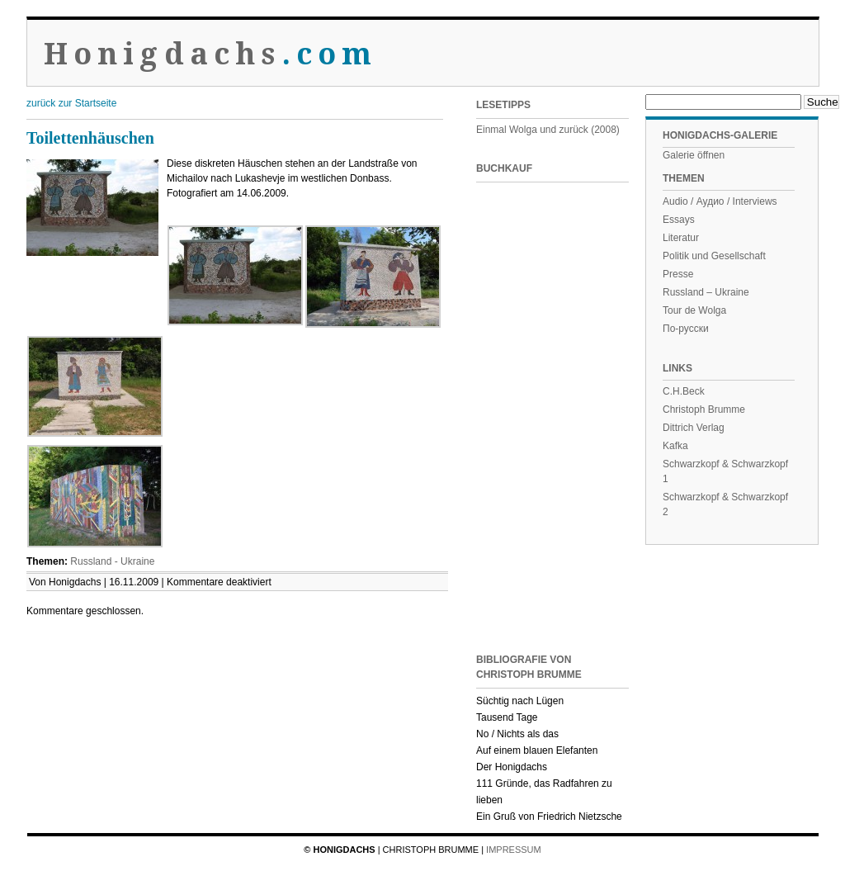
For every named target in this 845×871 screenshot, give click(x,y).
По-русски (686, 328)
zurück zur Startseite (71, 103)
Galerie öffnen (694, 155)
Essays (679, 219)
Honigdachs (211, 54)
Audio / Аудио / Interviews (720, 201)
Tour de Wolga (694, 310)
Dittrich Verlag (694, 427)
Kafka (675, 446)
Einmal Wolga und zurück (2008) (548, 129)
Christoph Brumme (704, 409)
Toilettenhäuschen (90, 138)
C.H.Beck (684, 391)
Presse (678, 274)
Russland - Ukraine (112, 561)
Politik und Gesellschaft (714, 256)
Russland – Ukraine (706, 292)
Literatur (681, 238)
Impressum (513, 849)
